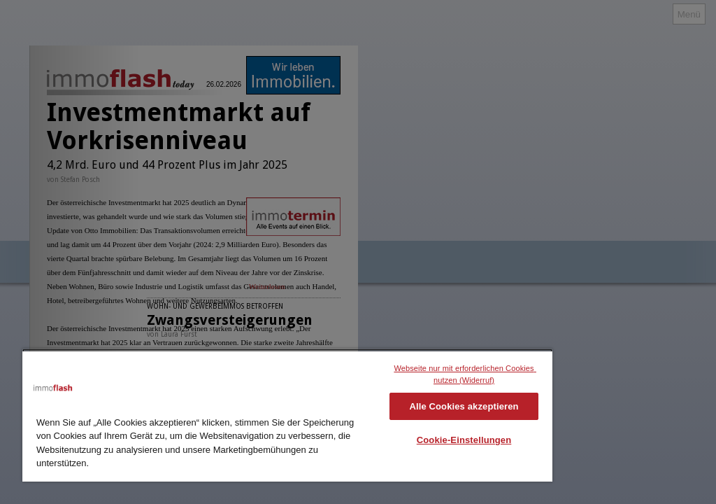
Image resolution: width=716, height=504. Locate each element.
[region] (287, 415)
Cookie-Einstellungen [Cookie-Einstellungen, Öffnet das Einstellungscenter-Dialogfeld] (464, 440)
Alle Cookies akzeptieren (463, 406)
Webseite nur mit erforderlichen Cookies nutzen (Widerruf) (465, 374)
